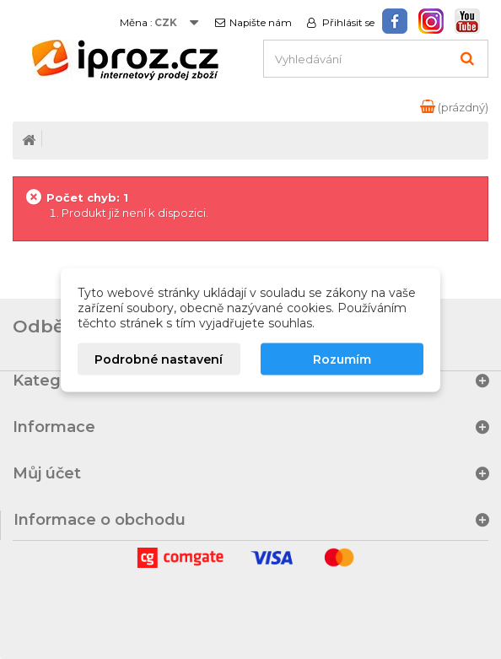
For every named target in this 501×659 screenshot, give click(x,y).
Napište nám (260, 23)
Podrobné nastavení (158, 358)
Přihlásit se (347, 23)
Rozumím (342, 358)
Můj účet (47, 473)
